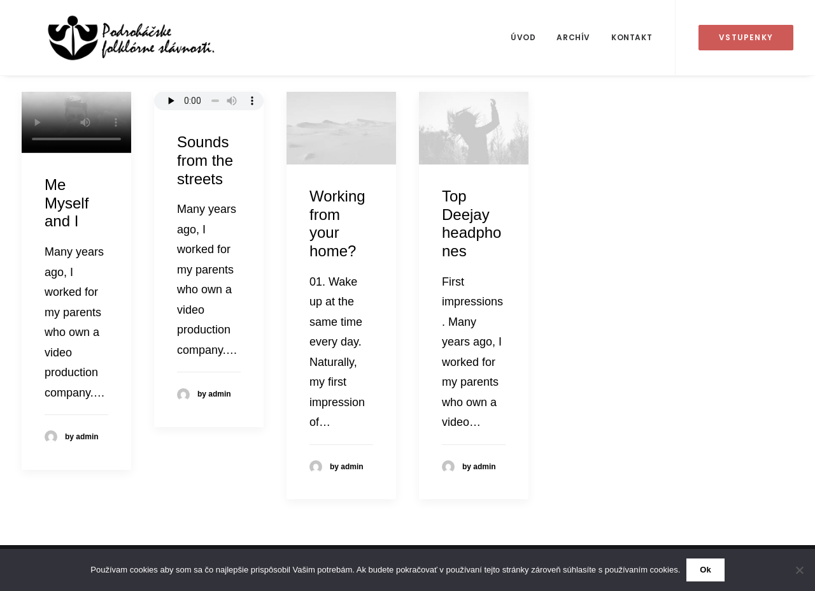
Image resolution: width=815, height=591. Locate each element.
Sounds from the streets (205, 160)
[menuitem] (523, 37)
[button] (341, 128)
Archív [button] (573, 37)
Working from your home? (337, 223)
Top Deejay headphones (471, 223)
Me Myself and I (67, 203)
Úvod (523, 37)
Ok (705, 569)
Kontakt (631, 37)
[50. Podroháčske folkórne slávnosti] (109, 37)
